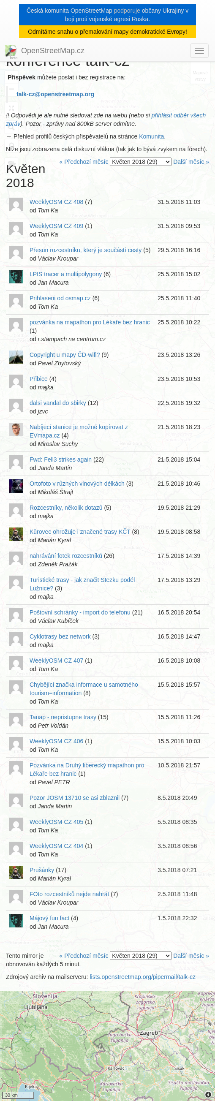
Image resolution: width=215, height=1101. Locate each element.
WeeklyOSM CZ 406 (56, 741)
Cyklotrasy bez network (60, 636)
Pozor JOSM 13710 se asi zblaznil (75, 797)
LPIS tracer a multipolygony (66, 274)
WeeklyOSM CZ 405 (56, 821)
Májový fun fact (49, 918)
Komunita (151, 136)
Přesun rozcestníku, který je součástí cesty (86, 250)
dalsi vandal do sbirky (58, 403)
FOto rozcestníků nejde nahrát (69, 894)
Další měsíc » (191, 161)
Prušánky (42, 870)
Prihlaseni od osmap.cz (60, 298)
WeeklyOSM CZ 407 (56, 660)
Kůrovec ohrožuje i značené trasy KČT (80, 531)
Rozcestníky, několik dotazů (66, 507)
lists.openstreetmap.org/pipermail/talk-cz (143, 976)
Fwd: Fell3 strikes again (61, 459)
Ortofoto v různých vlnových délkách (77, 483)
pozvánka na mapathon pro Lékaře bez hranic (90, 322)
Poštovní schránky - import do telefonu (80, 612)
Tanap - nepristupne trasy (63, 717)
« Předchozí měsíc (83, 161)
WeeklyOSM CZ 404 (56, 846)
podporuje (127, 10)
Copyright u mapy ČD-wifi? (65, 354)
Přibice (39, 378)
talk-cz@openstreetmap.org (55, 94)
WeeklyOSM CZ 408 (56, 201)
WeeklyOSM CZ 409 (56, 226)
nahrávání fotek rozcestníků (66, 555)
